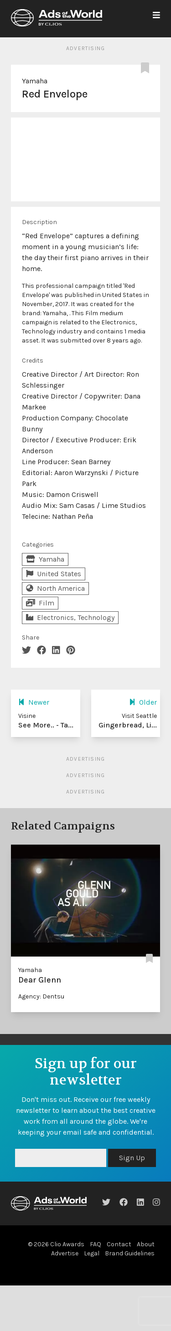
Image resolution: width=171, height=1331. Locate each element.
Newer (33, 702)
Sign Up (132, 1157)
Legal (91, 1253)
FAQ (95, 1244)
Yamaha (34, 81)
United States (53, 573)
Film (40, 603)
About (146, 1244)
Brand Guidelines (130, 1253)
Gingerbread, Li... (127, 725)
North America (55, 588)
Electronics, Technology (70, 617)
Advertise (64, 1253)
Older (143, 702)
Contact (119, 1244)
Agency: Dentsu (41, 996)
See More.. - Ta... (45, 725)
